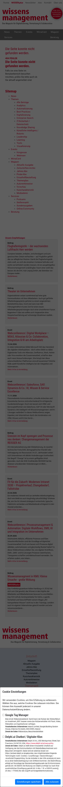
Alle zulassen (52, 781)
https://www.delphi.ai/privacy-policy (39, 743)
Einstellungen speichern (29, 781)
